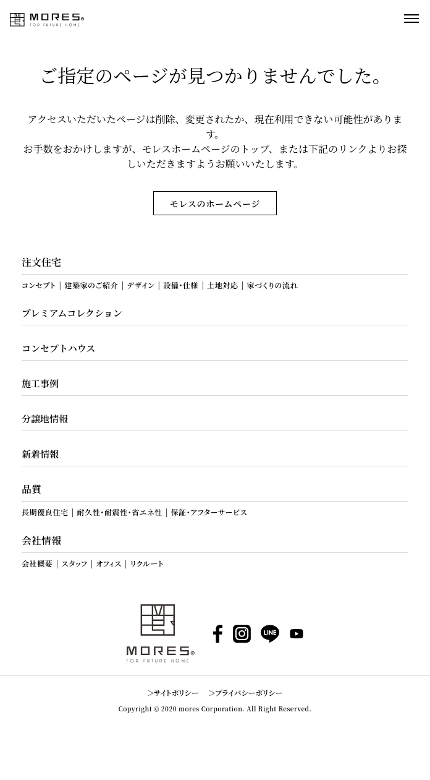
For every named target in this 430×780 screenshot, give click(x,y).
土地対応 (222, 285)
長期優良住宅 (45, 512)
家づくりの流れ (272, 285)
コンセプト (39, 285)
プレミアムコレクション (72, 312)
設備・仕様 (180, 285)
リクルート (147, 563)
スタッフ (74, 563)
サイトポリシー (176, 692)
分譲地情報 (45, 418)
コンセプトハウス (58, 347)
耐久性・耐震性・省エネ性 (119, 512)
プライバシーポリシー (248, 692)
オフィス (109, 563)
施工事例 (40, 383)
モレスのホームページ (215, 203)
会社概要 (37, 563)
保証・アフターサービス (209, 512)
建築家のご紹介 (91, 285)
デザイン (140, 285)
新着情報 (40, 453)
